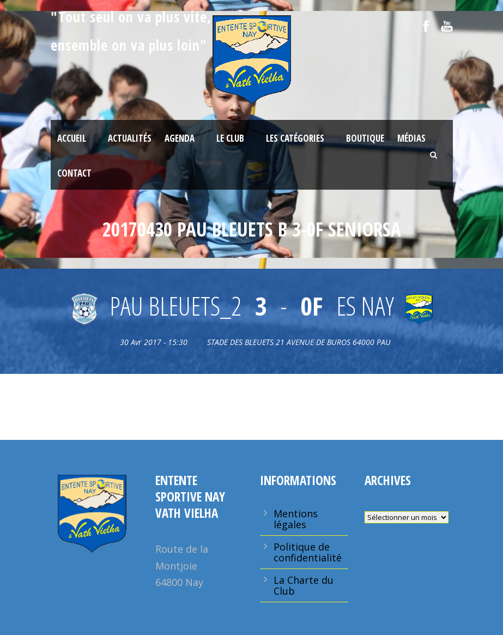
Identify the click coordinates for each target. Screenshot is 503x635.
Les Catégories (295, 138)
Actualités (129, 138)
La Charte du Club (304, 585)
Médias (411, 138)
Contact (74, 173)
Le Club (230, 138)
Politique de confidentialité (308, 552)
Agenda (180, 138)
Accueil (71, 138)
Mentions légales (296, 519)
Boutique (365, 138)
